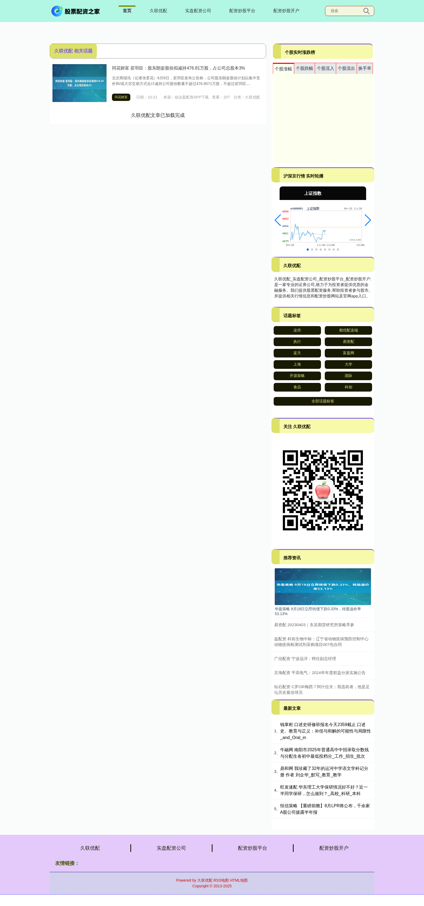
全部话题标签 (323, 401)
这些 (297, 330)
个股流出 (346, 68)
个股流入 (325, 68)
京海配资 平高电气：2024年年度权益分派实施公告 (320, 672)
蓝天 (297, 353)
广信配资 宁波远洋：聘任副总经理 (305, 658)
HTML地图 (239, 880)
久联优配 (158, 10)
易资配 (348, 341)
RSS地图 (221, 880)
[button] (277, 220)
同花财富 (121, 97)
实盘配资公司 (198, 10)
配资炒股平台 (242, 10)
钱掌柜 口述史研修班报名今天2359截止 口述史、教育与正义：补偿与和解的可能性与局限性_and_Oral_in (325, 731)
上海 (297, 364)
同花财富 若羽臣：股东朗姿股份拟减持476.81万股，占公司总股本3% (178, 68)
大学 (348, 364)
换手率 (364, 68)
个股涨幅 (283, 69)
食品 (297, 387)
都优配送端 (348, 330)
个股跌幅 (304, 68)
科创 (348, 387)
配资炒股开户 (286, 10)
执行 (297, 341)
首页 (127, 10)
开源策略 (297, 375)
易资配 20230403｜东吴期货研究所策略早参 (314, 624)
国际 (348, 375)
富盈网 (348, 353)
